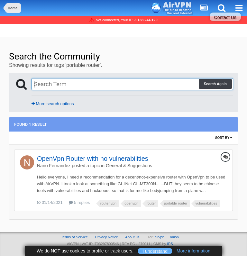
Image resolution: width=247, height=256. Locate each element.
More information (193, 250)
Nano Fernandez (53, 165)
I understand (155, 250)
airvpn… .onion (167, 237)
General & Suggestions (129, 165)
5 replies (79, 202)
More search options (53, 103)
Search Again (215, 84)
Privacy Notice (106, 237)
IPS (170, 244)
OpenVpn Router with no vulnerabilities (92, 158)
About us (132, 237)
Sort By (223, 138)
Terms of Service (74, 237)
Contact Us (225, 17)
